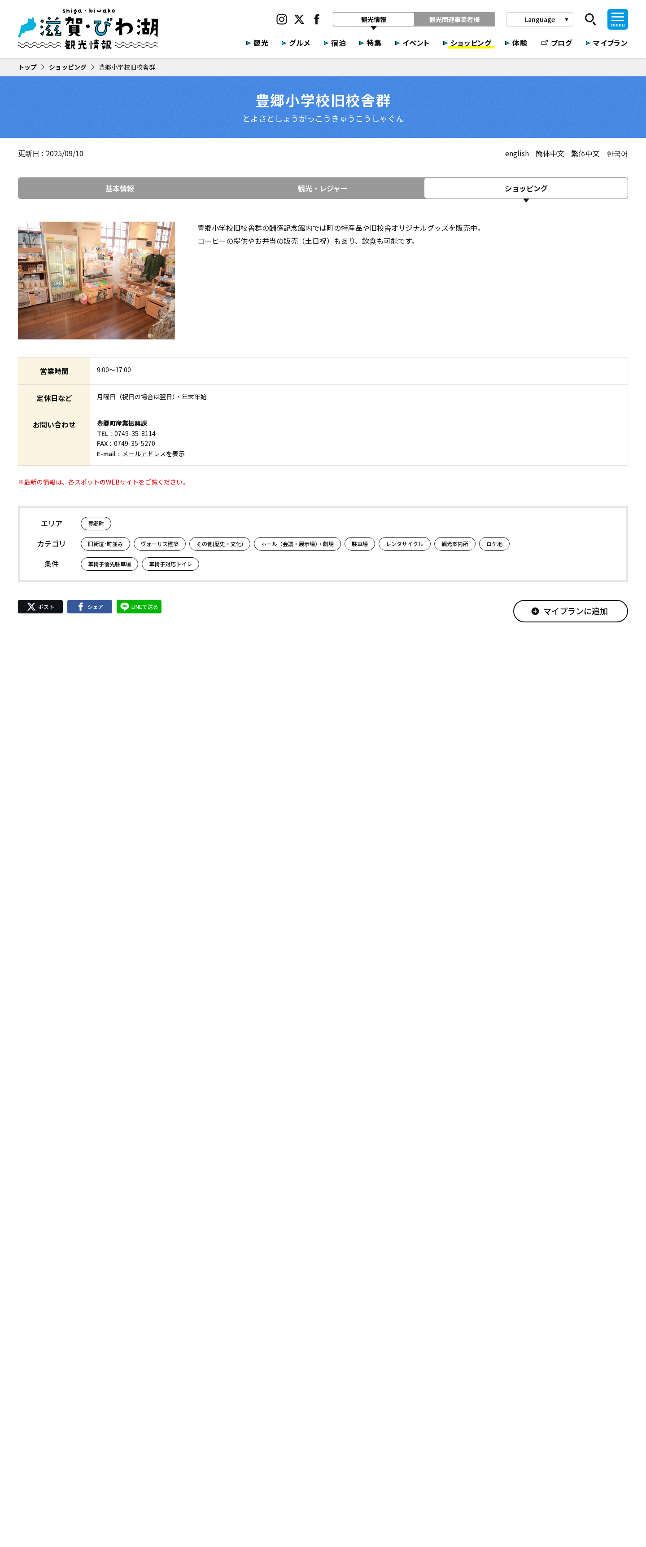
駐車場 (360, 543)
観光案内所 (454, 543)
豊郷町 (96, 523)
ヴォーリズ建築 (160, 543)
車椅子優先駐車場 (109, 564)
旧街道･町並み (105, 543)
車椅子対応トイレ (170, 564)
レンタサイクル (404, 543)
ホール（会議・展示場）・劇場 (297, 543)
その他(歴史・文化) (219, 543)
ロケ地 (494, 543)
